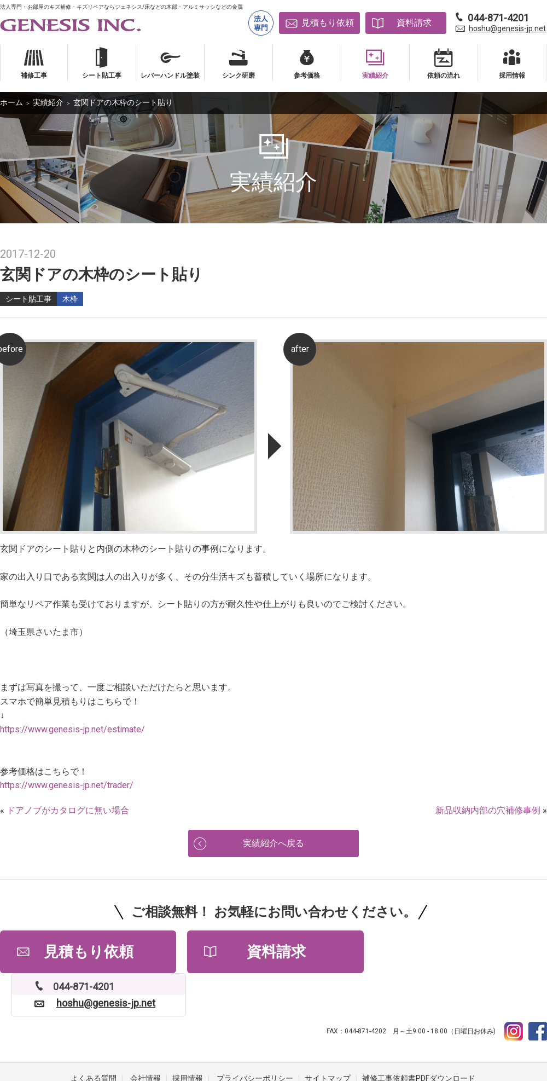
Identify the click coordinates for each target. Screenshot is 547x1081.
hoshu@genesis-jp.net (507, 28)
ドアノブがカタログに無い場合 (68, 810)
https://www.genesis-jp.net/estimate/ (72, 729)
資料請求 (414, 23)
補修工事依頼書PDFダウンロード (418, 1037)
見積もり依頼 (327, 23)
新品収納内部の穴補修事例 (487, 810)
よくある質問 (94, 1037)
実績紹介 (48, 102)
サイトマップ (328, 1037)
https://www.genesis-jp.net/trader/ (66, 785)
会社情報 (145, 1037)
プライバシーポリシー (255, 1037)
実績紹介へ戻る (273, 844)
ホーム (11, 102)
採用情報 (187, 1037)
